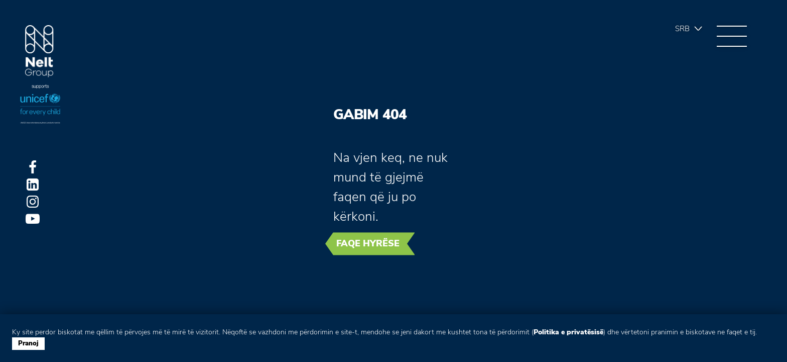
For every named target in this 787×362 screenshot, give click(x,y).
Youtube (32, 218)
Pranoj (28, 343)
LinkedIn (32, 184)
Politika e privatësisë (568, 332)
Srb (682, 29)
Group (39, 51)
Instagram (32, 201)
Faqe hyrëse (368, 243)
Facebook (32, 167)
